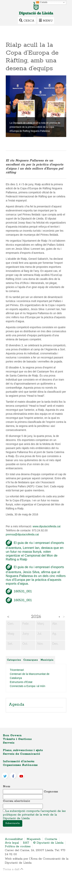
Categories (14, 660)
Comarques (30, 660)
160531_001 (19, 591)
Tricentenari (17, 669)
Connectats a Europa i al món (27, 686)
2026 (36, 616)
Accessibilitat (14, 839)
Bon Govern (12, 735)
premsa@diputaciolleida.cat (22, 534)
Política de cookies (18, 846)
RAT (26, 843)
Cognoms (51, 791)
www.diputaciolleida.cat (46, 526)
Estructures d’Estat (21, 682)
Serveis (8, 743)
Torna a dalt (13, 869)
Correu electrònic (16, 801)
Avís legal (12, 843)
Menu (46, 20)
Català (41, 2)
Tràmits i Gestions (17, 739)
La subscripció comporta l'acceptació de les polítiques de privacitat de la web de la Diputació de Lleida (34, 814)
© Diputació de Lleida (48, 843)
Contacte (51, 839)
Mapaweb (34, 839)
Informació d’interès (18, 761)
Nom (6, 786)
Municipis (47, 660)
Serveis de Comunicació (21, 754)
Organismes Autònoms (20, 765)
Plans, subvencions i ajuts (23, 750)
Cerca (26, 20)
